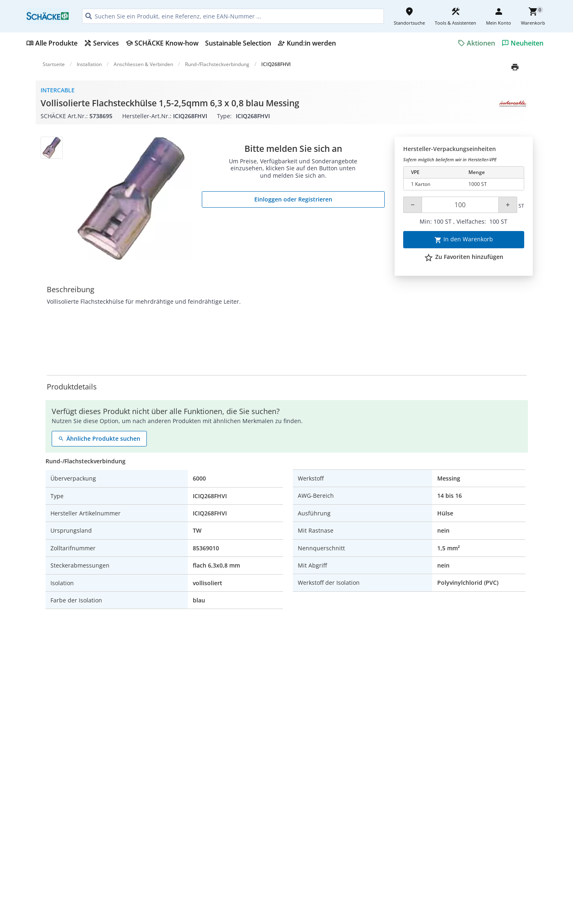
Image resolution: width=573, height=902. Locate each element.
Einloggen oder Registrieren (293, 199)
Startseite (54, 64)
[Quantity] (460, 205)
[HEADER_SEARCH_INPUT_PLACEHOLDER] (233, 16)
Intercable (58, 90)
